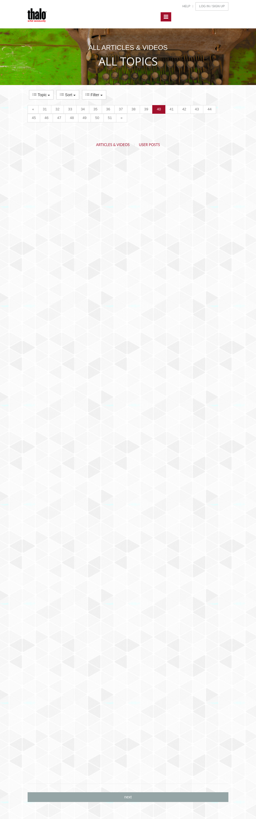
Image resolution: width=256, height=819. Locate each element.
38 (134, 109)
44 (209, 109)
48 (72, 118)
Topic (41, 95)
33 (70, 109)
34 (83, 109)
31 (45, 109)
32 (57, 109)
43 (197, 109)
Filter (94, 95)
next (128, 797)
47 (59, 118)
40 (159, 109)
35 (95, 109)
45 (34, 118)
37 (121, 109)
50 (97, 118)
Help (186, 6)
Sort (67, 95)
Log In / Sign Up (212, 6)
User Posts (149, 144)
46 (46, 118)
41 (171, 109)
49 (84, 118)
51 (110, 118)
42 (184, 109)
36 (108, 109)
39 (146, 109)
